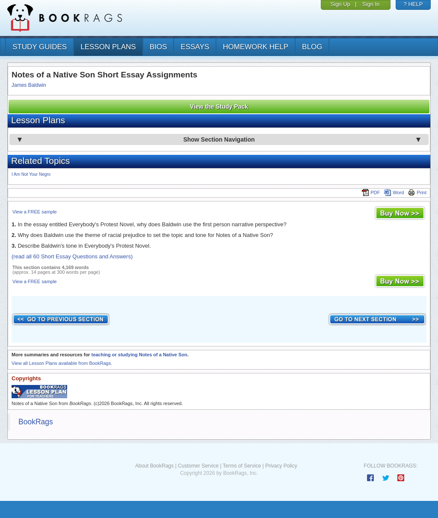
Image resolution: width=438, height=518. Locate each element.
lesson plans (108, 47)
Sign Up (340, 4)
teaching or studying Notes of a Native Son (139, 354)
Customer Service (198, 466)
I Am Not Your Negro (31, 174)
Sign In (370, 4)
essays (195, 47)
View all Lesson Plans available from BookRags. (62, 363)
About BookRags (154, 466)
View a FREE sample (34, 211)
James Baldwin (29, 85)
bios (158, 47)
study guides (39, 47)
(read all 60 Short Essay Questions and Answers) (72, 256)
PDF (371, 192)
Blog (312, 47)
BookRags (35, 421)
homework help (255, 47)
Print (417, 192)
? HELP (413, 4)
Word (394, 192)
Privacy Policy (281, 466)
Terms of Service (242, 466)
